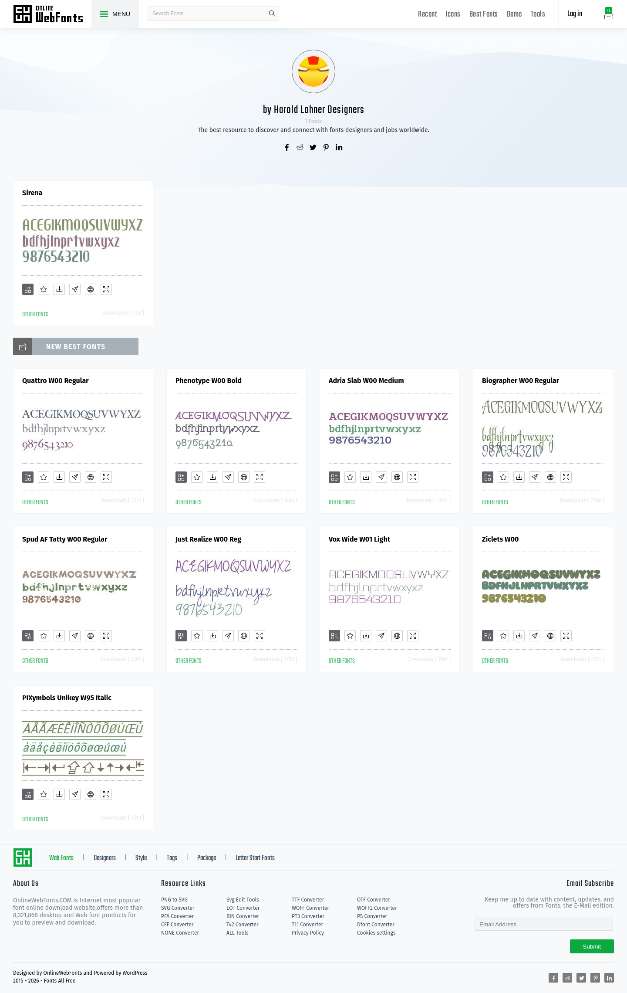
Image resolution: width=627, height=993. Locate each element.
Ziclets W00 (500, 539)
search (272, 13)
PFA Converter (177, 916)
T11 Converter (307, 925)
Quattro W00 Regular (55, 380)
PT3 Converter (308, 916)
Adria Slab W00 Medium (366, 380)
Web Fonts (61, 858)
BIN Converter (242, 916)
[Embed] (90, 289)
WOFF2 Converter (377, 908)
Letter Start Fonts (255, 858)
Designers (105, 858)
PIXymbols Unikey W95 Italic (66, 698)
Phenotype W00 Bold (208, 380)
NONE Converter (180, 933)
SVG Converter (177, 908)
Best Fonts (483, 14)
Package (206, 858)
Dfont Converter (375, 925)
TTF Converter (308, 900)
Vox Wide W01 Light (359, 539)
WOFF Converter (310, 908)
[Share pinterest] (326, 148)
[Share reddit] (300, 148)
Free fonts (52, 15)
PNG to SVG (174, 900)
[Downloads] (59, 289)
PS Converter (372, 916)
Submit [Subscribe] (592, 946)
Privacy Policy (308, 933)
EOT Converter (243, 908)
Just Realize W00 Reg (208, 539)
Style (141, 858)
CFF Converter (177, 925)
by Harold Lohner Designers (313, 110)
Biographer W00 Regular (520, 380)
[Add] (28, 289)
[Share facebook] (287, 148)
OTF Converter (373, 900)
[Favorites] (43, 289)
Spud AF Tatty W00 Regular (64, 539)
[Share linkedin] (339, 148)
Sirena (32, 193)
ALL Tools (237, 933)
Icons (453, 14)
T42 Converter (242, 925)
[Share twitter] (313, 148)
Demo (514, 14)
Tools (538, 14)
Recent (427, 14)
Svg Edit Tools (242, 900)
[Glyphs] (75, 289)
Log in (574, 14)
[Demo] (106, 289)
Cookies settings (376, 933)
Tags (172, 858)
